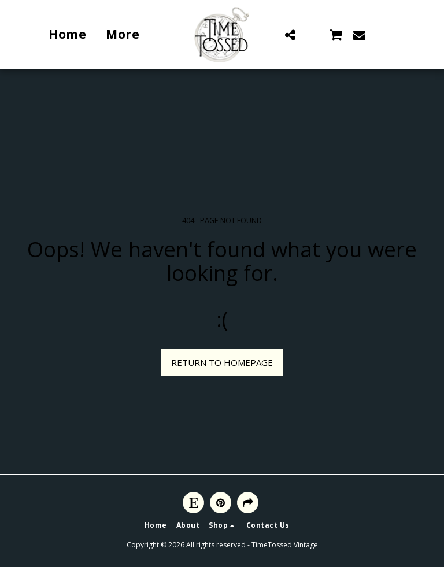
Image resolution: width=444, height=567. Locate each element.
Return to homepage (222, 362)
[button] (290, 34)
